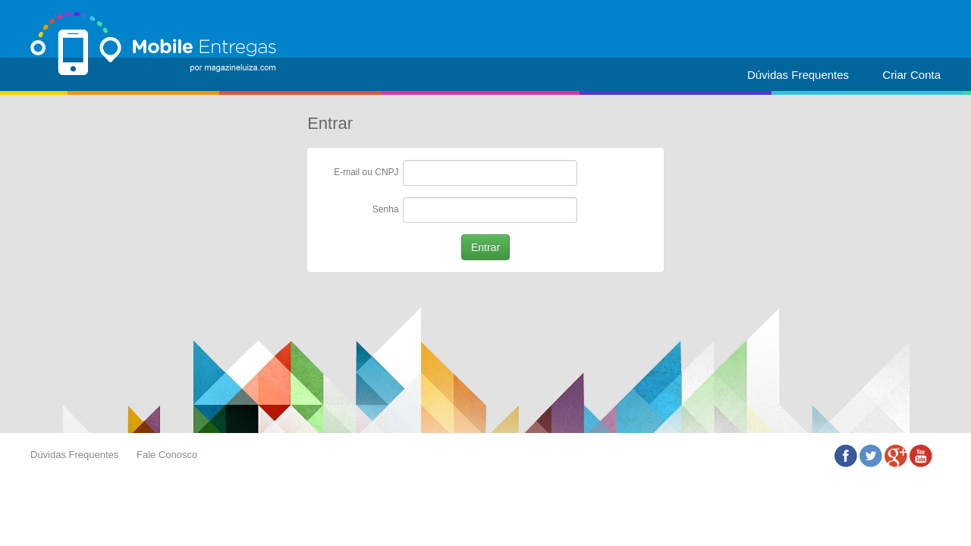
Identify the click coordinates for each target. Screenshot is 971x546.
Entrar (485, 247)
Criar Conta (911, 74)
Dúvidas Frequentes (798, 74)
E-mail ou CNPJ (366, 172)
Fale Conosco (167, 454)
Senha (385, 209)
